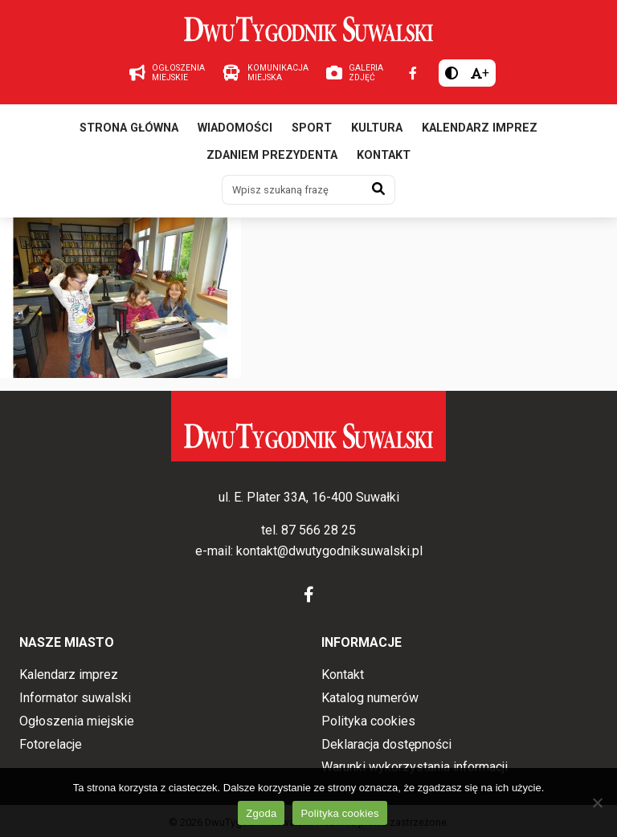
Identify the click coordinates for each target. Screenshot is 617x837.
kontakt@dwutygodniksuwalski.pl (329, 551)
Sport (312, 128)
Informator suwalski (75, 697)
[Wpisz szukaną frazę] (292, 189)
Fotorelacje (50, 744)
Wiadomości (235, 128)
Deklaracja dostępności (386, 744)
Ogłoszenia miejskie (76, 721)
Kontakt (384, 155)
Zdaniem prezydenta (271, 155)
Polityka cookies (368, 721)
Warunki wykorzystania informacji (414, 766)
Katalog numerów (370, 697)
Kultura (376, 128)
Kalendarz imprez (479, 128)
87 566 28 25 (318, 530)
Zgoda (261, 813)
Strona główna (129, 128)
